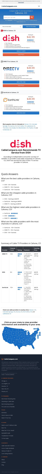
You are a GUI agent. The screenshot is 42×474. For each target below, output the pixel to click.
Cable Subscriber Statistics (8, 445)
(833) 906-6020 (21, 113)
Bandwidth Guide (6, 433)
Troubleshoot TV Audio (7, 435)
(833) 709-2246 (21, 82)
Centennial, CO (7, 130)
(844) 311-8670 (21, 51)
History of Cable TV (6, 451)
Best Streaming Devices (8, 404)
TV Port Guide (5, 438)
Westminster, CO (23, 128)
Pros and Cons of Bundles (8, 406)
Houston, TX (5, 386)
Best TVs (4, 428)
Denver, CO (27, 124)
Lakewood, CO (31, 126)
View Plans (21, 54)
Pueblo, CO (32, 128)
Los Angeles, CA (6, 383)
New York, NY (5, 389)
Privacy (3, 374)
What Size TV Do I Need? (8, 430)
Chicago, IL (4, 381)
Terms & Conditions (9, 374)
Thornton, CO (7, 128)
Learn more (21, 2)
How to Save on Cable (7, 415)
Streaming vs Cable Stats (8, 401)
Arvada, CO (14, 128)
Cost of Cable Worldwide (8, 448)
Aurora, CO (13, 126)
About (3, 459)
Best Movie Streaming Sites (8, 399)
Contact (4, 462)
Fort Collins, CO (21, 126)
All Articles (4, 412)
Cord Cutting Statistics (7, 453)
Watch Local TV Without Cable (9, 425)
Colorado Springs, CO (9, 312)
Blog (3, 465)
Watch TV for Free (6, 418)
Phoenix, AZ (5, 391)
